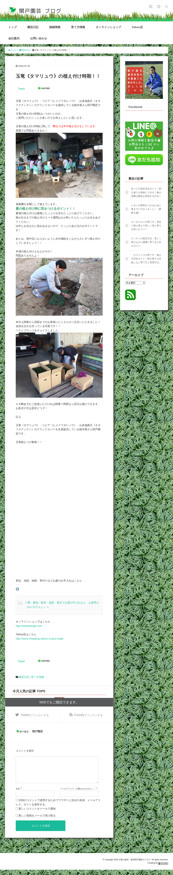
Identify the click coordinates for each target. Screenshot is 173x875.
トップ (12, 27)
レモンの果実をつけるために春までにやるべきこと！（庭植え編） (146, 209)
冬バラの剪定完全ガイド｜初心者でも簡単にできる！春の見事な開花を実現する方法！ (146, 192)
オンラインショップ (108, 27)
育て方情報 (78, 27)
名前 (18, 794)
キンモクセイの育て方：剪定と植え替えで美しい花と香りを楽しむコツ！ (146, 226)
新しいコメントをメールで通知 (37, 813)
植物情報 (54, 27)
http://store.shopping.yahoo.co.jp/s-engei (39, 638)
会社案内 (14, 38)
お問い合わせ (38, 38)
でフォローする (35, 715)
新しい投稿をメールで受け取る (37, 820)
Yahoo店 (137, 27)
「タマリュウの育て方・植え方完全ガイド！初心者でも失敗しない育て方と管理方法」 (146, 259)
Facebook (135, 107)
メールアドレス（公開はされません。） (78, 794)
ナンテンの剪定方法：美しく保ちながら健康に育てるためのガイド (146, 242)
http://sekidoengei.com (29, 626)
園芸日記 (33, 27)
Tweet (21, 88)
